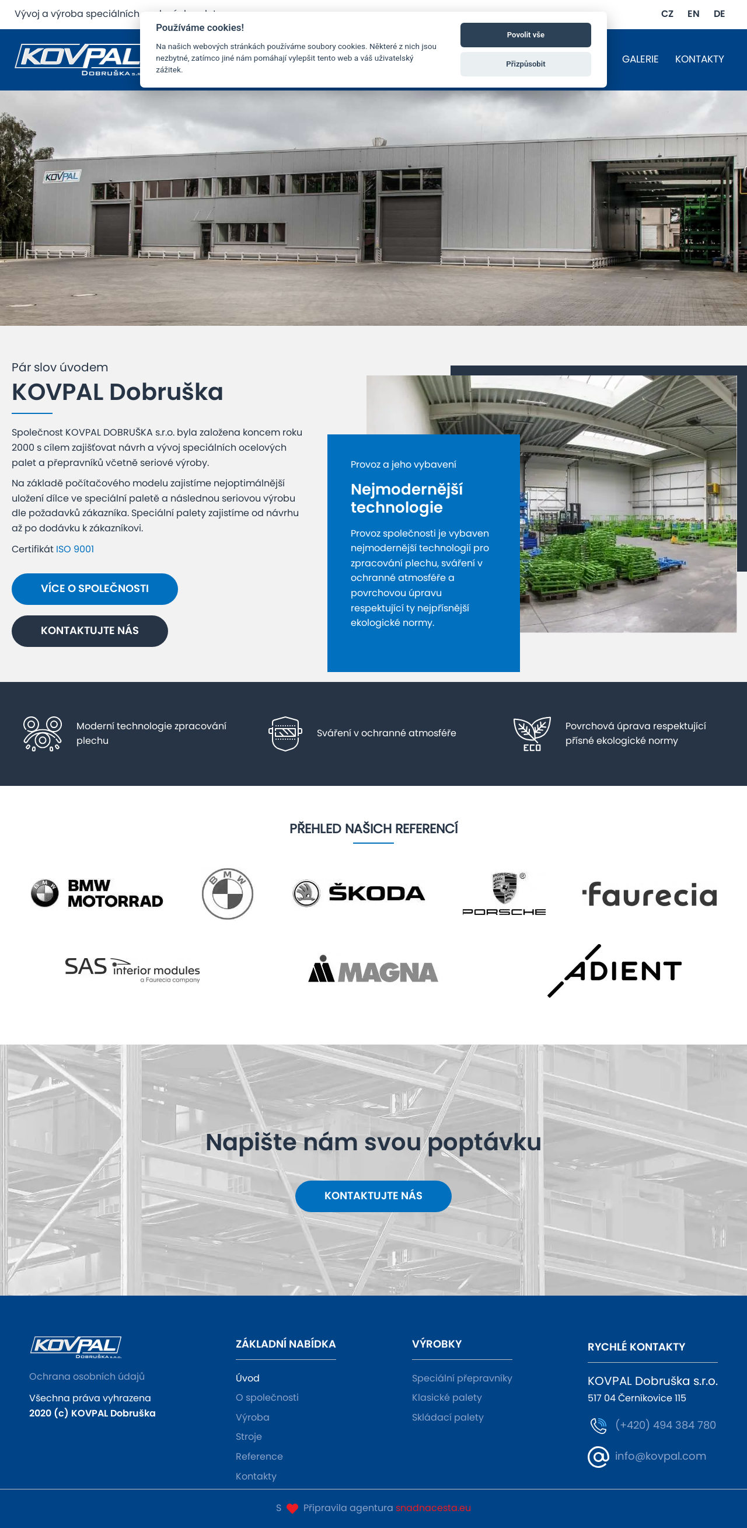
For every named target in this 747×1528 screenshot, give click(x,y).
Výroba (253, 1417)
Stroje (249, 1437)
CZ (667, 14)
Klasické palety (447, 1397)
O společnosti (267, 1397)
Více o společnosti (95, 589)
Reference (259, 1456)
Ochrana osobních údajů (87, 1376)
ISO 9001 (75, 549)
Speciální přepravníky (462, 1378)
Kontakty (256, 1476)
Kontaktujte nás (90, 631)
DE (719, 14)
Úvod (248, 1378)
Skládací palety (448, 1417)
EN (693, 14)
